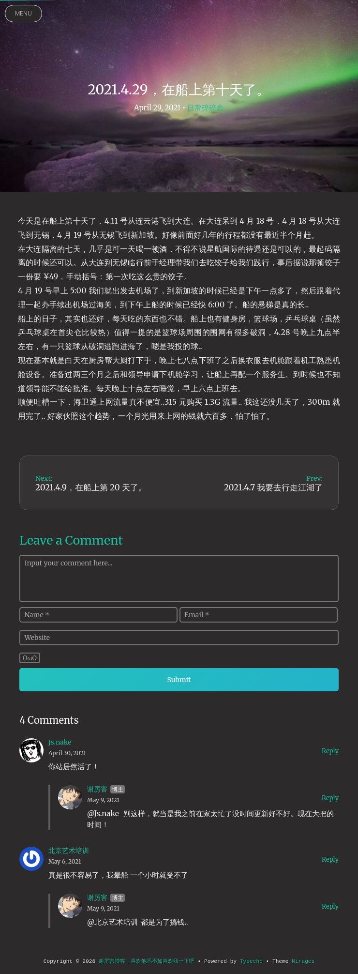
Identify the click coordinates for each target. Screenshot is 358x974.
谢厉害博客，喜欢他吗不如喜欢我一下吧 (146, 961)
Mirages (303, 961)
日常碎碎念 (205, 107)
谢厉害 (97, 789)
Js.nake (60, 742)
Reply (330, 751)
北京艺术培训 (68, 850)
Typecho (251, 961)
